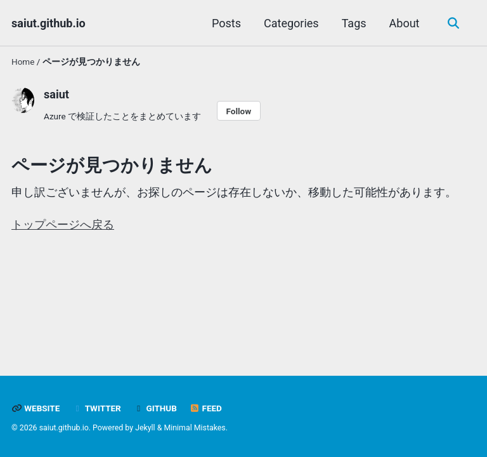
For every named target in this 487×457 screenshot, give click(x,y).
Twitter (96, 408)
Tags (354, 23)
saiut (56, 94)
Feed (205, 408)
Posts (226, 23)
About (404, 23)
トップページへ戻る (62, 224)
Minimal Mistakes (194, 427)
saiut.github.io (48, 23)
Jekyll (145, 427)
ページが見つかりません (111, 165)
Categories (291, 23)
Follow (238, 111)
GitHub (155, 408)
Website (35, 408)
